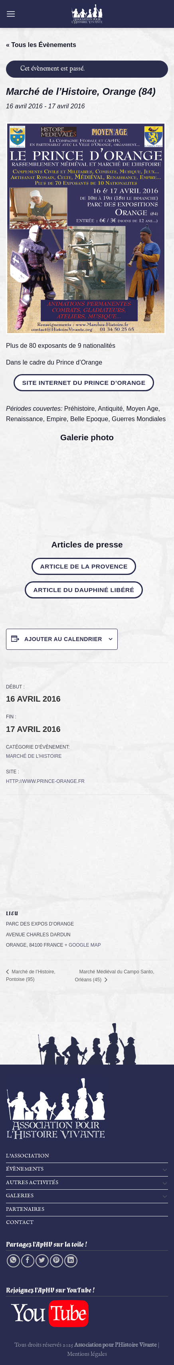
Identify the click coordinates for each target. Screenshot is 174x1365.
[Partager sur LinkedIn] (70, 1260)
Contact (20, 1222)
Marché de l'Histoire (33, 756)
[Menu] (11, 14)
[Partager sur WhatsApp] (13, 1260)
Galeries (20, 1195)
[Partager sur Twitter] (42, 1260)
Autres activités (32, 1182)
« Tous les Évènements (41, 44)
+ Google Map (83, 945)
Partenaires (25, 1209)
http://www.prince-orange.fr (45, 781)
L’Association (27, 1156)
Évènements (25, 1169)
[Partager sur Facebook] (27, 1260)
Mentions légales (87, 1354)
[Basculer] (165, 1169)
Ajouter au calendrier (63, 639)
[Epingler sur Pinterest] (56, 1260)
